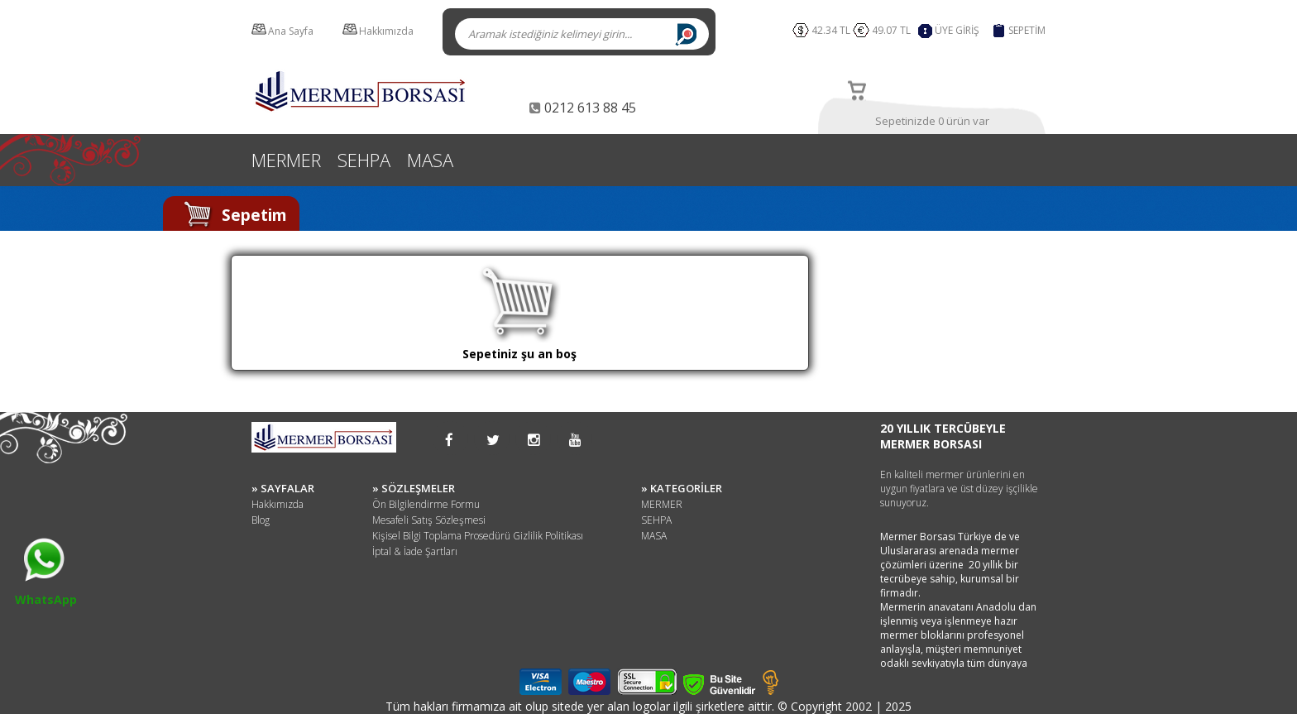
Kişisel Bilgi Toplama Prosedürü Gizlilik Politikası (477, 536)
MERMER (286, 159)
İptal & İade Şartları (414, 551)
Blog (260, 520)
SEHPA (363, 159)
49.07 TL (893, 30)
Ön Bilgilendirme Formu (426, 504)
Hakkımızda (386, 31)
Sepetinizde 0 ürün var (932, 120)
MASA (430, 159)
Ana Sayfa (290, 31)
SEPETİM (1027, 30)
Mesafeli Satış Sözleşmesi (429, 520)
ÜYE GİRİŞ (957, 30)
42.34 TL (831, 30)
